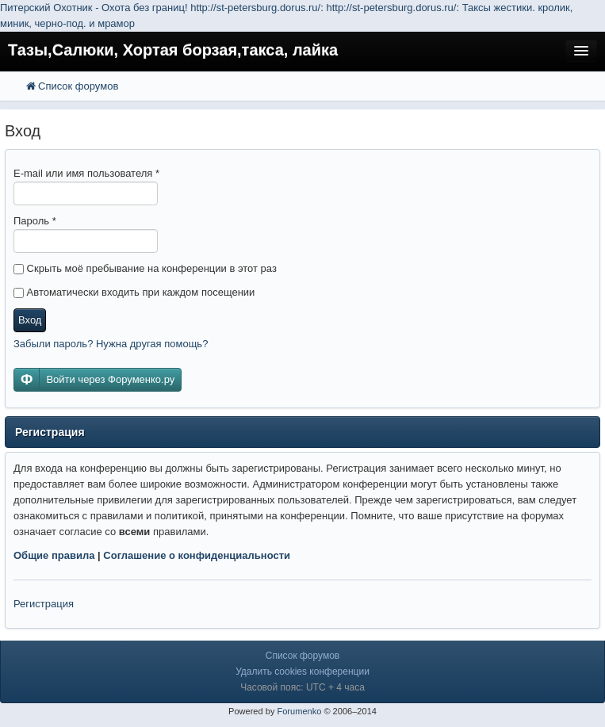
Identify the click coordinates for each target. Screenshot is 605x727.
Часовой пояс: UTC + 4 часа (302, 687)
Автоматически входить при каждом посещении (134, 292)
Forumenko (299, 711)
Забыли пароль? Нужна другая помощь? (110, 344)
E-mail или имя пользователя (86, 173)
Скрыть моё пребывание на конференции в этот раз (145, 268)
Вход (29, 320)
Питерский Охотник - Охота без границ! (94, 7)
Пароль (34, 221)
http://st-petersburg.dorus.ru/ (255, 7)
